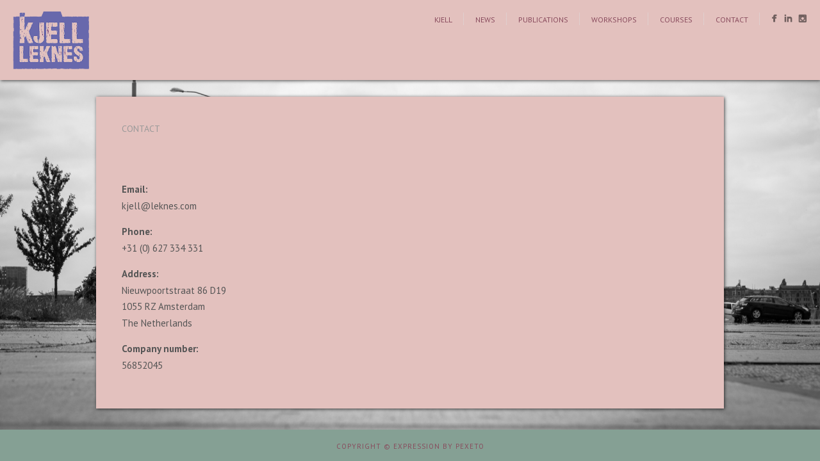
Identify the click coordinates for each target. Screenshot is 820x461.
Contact (732, 19)
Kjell (443, 19)
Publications (543, 19)
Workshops (614, 19)
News (485, 19)
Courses (676, 19)
